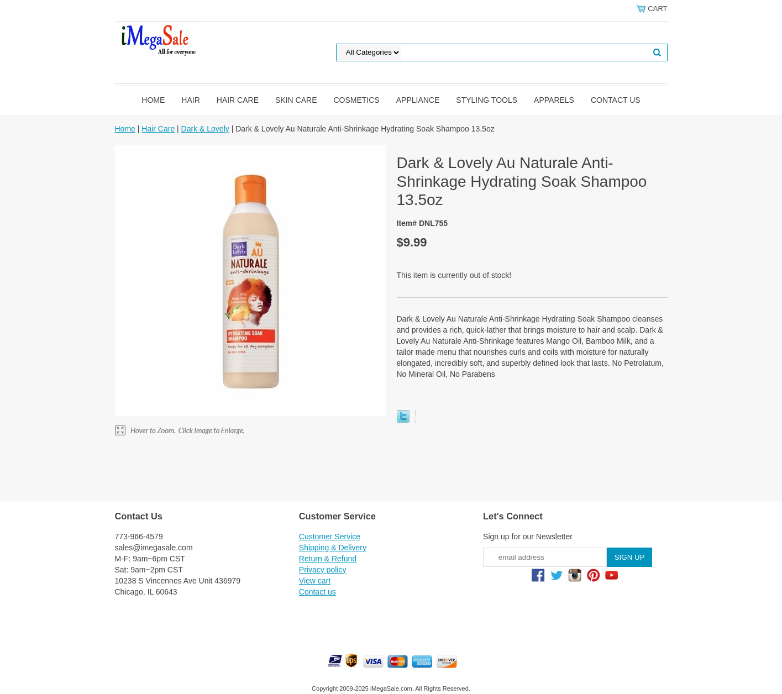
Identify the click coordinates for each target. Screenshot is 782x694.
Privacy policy (323, 569)
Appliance (418, 100)
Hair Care (238, 100)
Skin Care (296, 100)
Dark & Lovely (205, 128)
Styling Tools (486, 100)
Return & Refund (327, 558)
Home (153, 100)
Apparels (554, 100)
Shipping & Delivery (332, 547)
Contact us (616, 100)
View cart (314, 580)
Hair (190, 100)
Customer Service (329, 536)
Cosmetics (356, 100)
